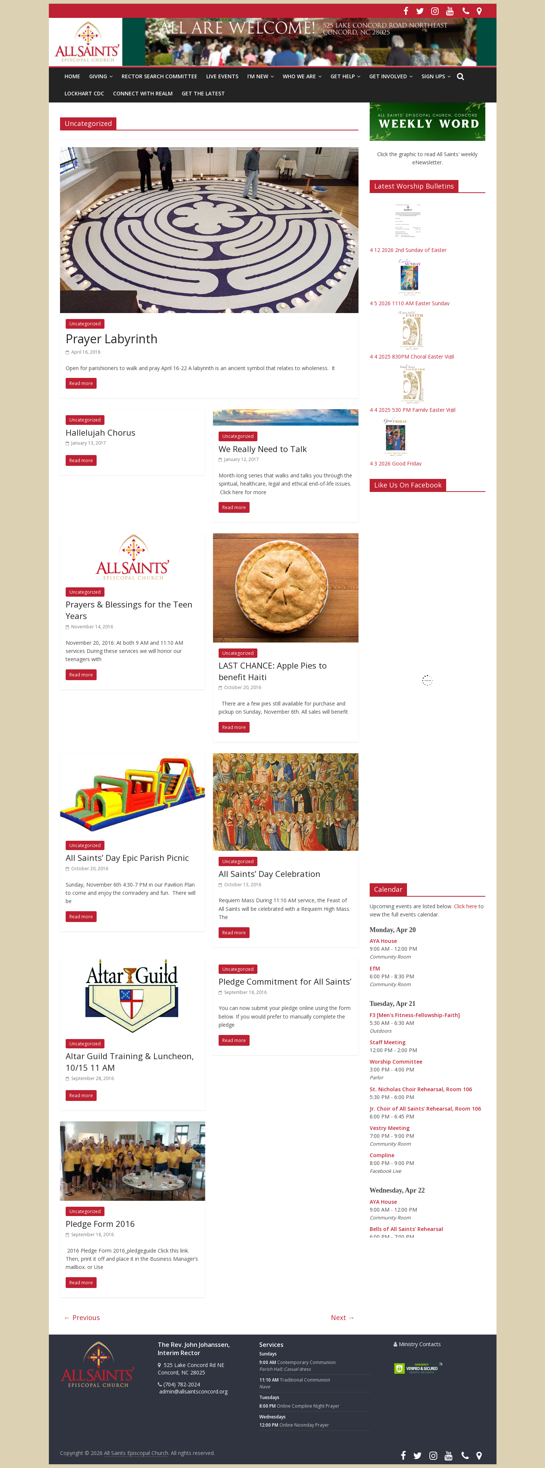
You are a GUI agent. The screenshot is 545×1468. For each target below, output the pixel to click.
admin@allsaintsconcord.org (193, 1391)
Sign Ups (433, 76)
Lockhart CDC (84, 93)
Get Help (343, 76)
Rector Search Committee (159, 76)
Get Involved (388, 76)
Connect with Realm (143, 93)
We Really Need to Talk (263, 448)
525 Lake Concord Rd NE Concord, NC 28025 (191, 1368)
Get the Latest (203, 93)
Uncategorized (85, 324)
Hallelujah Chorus (100, 432)
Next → (343, 1317)
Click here (465, 906)
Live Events (222, 76)
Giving (98, 76)
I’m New (257, 76)
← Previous (82, 1317)
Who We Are (299, 76)
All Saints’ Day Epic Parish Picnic (127, 857)
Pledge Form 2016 (100, 1223)
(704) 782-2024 (179, 1384)
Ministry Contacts (417, 1344)
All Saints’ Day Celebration (269, 873)
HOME (72, 76)
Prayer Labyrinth (112, 339)
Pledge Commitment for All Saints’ (285, 981)
